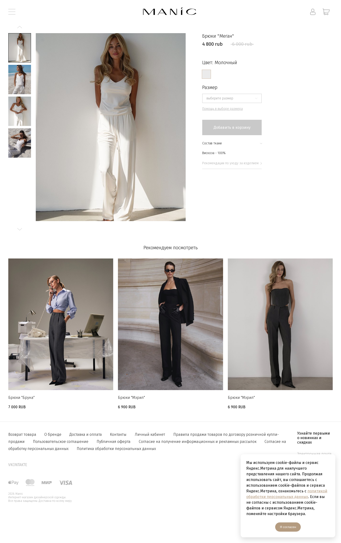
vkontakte (17, 465)
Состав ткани (232, 143)
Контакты (118, 434)
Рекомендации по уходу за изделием (232, 163)
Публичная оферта (113, 441)
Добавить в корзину (232, 127)
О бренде (53, 434)
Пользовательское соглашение (60, 441)
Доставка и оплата (86, 434)
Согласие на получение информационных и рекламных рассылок (198, 441)
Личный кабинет (150, 434)
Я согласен (288, 527)
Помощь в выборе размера (222, 109)
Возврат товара (22, 434)
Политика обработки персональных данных (116, 448)
